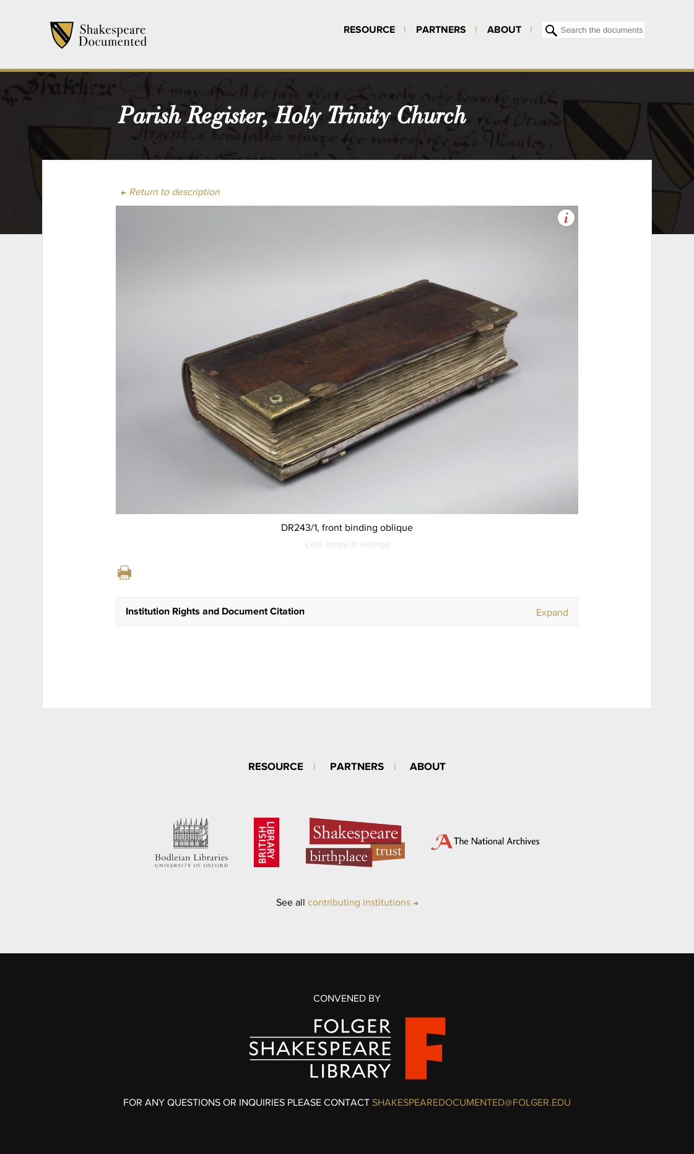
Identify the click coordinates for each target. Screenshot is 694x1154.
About (504, 29)
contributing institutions (359, 902)
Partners (441, 29)
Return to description (174, 191)
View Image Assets (566, 218)
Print (124, 573)
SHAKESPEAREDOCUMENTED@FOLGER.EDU (471, 1102)
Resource (369, 29)
